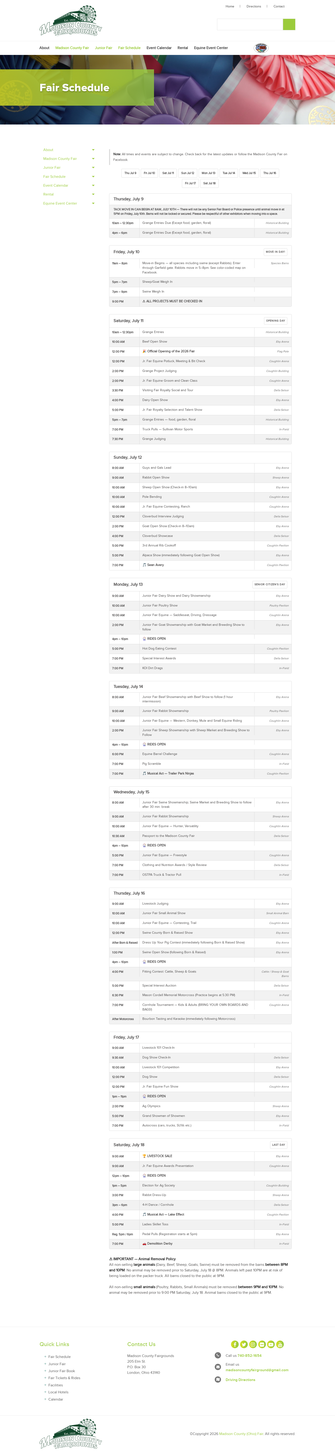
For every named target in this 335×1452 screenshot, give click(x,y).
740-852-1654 (249, 1356)
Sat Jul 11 (168, 173)
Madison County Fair (72, 48)
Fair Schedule (129, 48)
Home (230, 6)
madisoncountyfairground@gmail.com (257, 1370)
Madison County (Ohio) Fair (241, 1434)
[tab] (69, 149)
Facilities (55, 1385)
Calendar (55, 1399)
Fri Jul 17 (190, 183)
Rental (183, 48)
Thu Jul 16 (269, 173)
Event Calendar (159, 48)
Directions (254, 6)
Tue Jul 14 (229, 173)
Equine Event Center (211, 48)
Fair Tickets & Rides (64, 1378)
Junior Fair (103, 48)
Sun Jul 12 (187, 173)
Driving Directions (240, 1380)
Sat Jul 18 (209, 183)
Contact (279, 6)
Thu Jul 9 (130, 173)
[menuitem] (44, 48)
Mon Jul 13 (208, 173)
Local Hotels (58, 1392)
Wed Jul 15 (249, 173)
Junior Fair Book (61, 1371)
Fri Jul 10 (149, 173)
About (44, 48)
